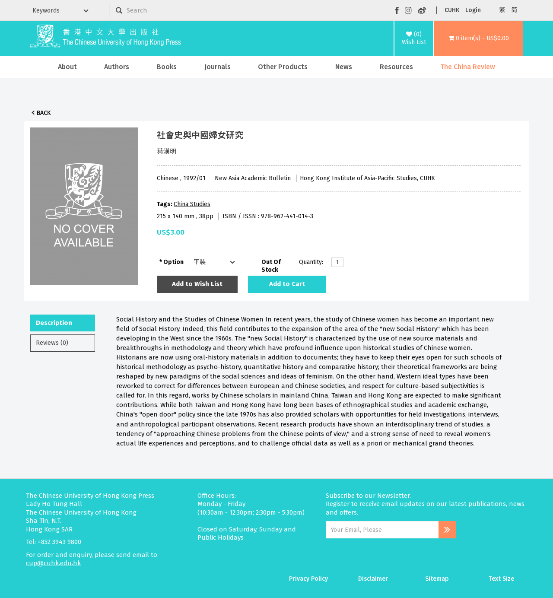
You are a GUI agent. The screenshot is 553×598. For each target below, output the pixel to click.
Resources (396, 67)
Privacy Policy (308, 578)
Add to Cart (287, 284)
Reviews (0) (52, 343)
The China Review (467, 67)
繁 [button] (502, 10)
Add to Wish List (197, 284)
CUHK (452, 10)
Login (473, 10)
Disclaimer (373, 578)
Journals (217, 67)
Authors (116, 67)
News (343, 67)
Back (44, 113)
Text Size (501, 578)
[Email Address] (382, 529)
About (67, 67)
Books (167, 67)
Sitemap (437, 578)
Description (54, 323)
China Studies (192, 204)
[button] (478, 38)
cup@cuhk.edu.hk (53, 563)
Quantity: (311, 262)
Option (173, 262)
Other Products (283, 67)
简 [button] (514, 10)
